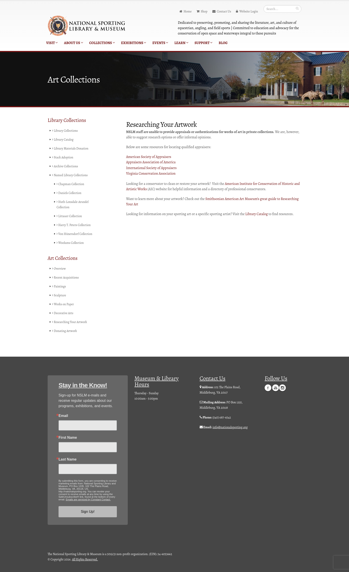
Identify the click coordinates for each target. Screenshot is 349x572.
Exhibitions (133, 42)
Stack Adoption (63, 157)
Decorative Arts (63, 313)
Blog (223, 42)
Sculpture (59, 295)
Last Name (68, 459)
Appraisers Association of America (151, 162)
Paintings (59, 286)
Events (160, 42)
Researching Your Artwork (70, 322)
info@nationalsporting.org (230, 427)
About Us (73, 42)
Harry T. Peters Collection (74, 225)
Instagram (282, 387)
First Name (68, 437)
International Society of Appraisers (151, 168)
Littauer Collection (70, 216)
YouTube (275, 387)
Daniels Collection (69, 193)
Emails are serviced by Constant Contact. (88, 499)
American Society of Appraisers (148, 156)
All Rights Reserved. (85, 559)
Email (63, 416)
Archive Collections (65, 166)
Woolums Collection (71, 243)
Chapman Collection (71, 184)
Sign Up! (87, 511)
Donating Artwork (65, 331)
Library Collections (65, 131)
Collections (102, 42)
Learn (181, 42)
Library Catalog (63, 139)
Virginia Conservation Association (151, 173)
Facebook (268, 387)
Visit (52, 42)
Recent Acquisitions (65, 277)
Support (203, 42)
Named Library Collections (70, 175)
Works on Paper (63, 304)
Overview (59, 269)
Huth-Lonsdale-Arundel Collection (73, 205)
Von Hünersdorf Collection (75, 234)
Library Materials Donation (70, 148)
